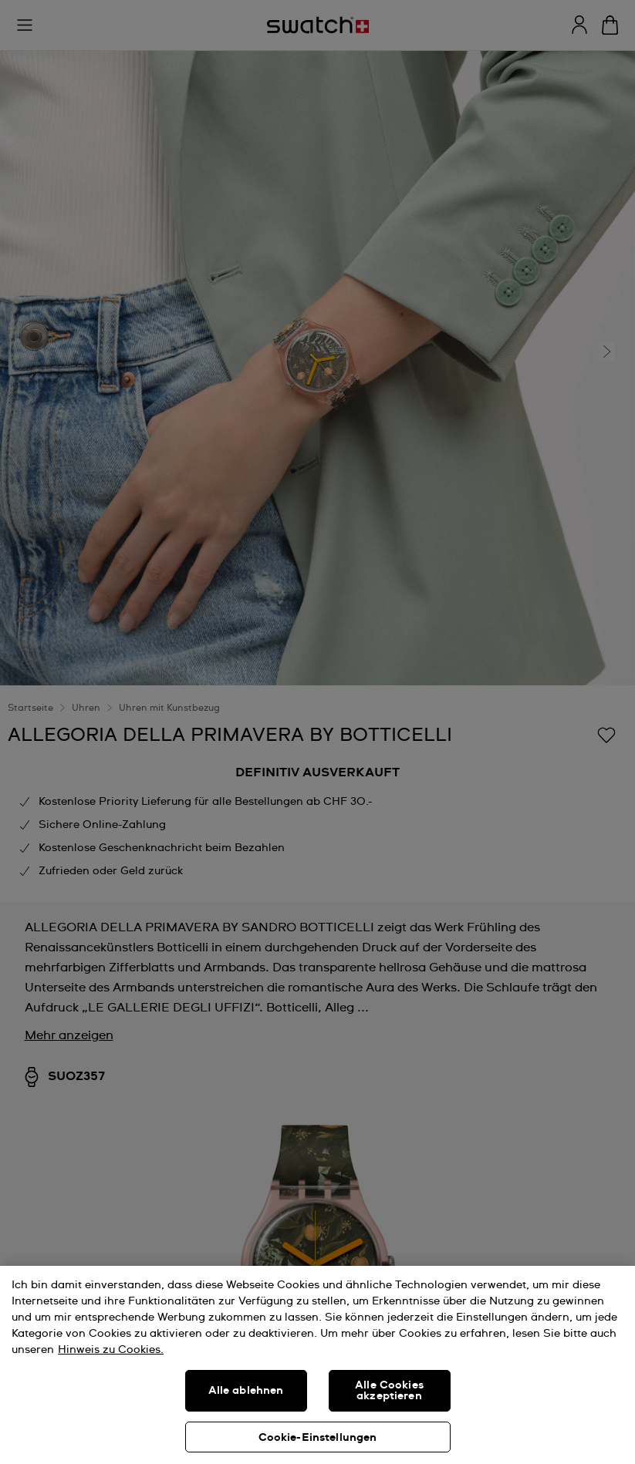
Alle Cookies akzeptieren (389, 1391)
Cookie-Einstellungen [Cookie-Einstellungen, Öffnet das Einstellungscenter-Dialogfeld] (317, 1437)
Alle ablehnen (246, 1390)
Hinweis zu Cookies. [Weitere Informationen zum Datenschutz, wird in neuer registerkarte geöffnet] (111, 1350)
